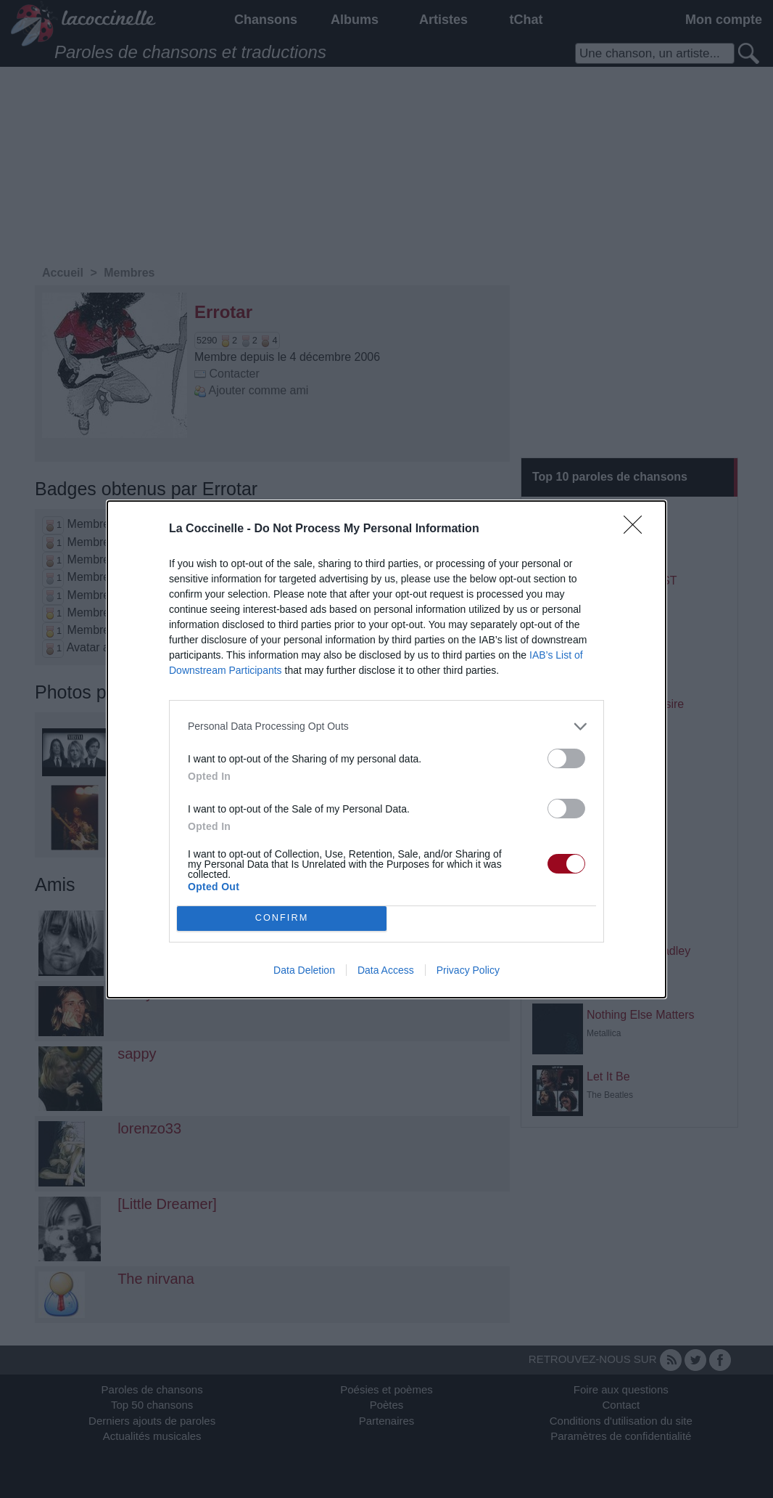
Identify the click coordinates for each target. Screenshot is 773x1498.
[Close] (637, 529)
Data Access (385, 970)
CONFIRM (282, 918)
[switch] (566, 758)
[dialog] (386, 749)
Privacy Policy (468, 970)
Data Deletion (304, 970)
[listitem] (386, 726)
